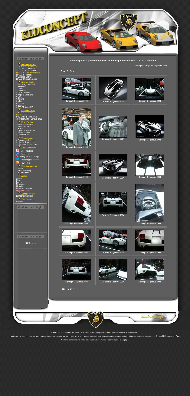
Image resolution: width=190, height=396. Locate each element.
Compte (19, 201)
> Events (20, 128)
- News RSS (23, 163)
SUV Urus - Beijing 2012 (26, 117)
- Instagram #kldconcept (27, 157)
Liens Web (20, 186)
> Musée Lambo (23, 133)
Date (146, 66)
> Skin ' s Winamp (23, 170)
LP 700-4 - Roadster (24, 75)
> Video (19, 168)
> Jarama (20, 99)
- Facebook (22, 154)
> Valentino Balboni (24, 126)
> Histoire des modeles (25, 142)
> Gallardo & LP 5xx (24, 77)
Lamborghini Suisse (24, 196)
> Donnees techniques (25, 140)
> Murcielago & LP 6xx (25, 84)
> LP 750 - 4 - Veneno (25, 69)
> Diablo (19, 89)
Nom (151, 66)
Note (165, 66)
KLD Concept (30, 243)
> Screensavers (22, 173)
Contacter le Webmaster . (128, 332)
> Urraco (20, 97)
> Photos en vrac (23, 135)
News (18, 180)
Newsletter (20, 184)
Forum (19, 182)
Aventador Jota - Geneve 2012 (29, 119)
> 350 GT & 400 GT (24, 107)
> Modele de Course (24, 124)
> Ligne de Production (25, 131)
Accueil (19, 178)
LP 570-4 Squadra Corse (26, 79)
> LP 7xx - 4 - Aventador (26, 71)
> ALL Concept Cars (24, 113)
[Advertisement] (30, 221)
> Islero (19, 101)
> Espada (20, 103)
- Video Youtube (24, 151)
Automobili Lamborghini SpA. (168, 336)
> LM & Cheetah (23, 93)
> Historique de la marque (27, 144)
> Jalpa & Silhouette (24, 95)
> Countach (21, 91)
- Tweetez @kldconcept (27, 160)
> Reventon (21, 86)
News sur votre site (24, 188)
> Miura (19, 105)
